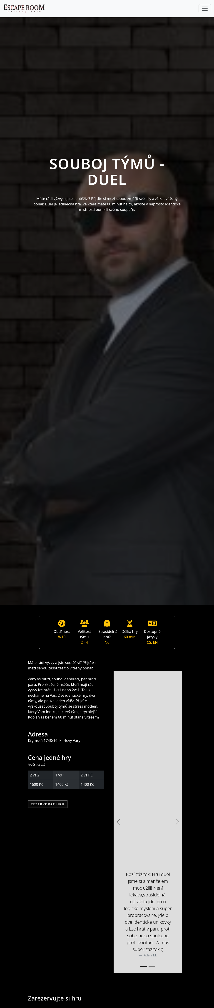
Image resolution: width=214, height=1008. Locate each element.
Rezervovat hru (48, 804)
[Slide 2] (152, 966)
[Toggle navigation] (205, 8)
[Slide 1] (143, 966)
